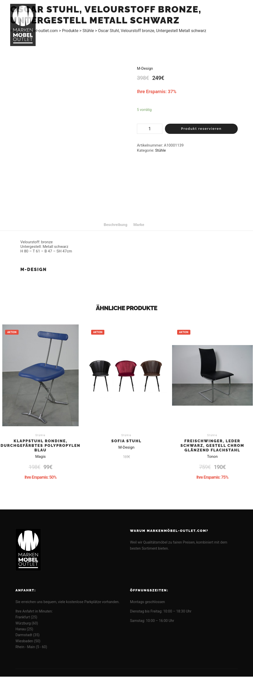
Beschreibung (115, 224)
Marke (138, 224)
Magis (40, 456)
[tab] (115, 225)
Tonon (212, 456)
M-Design (145, 68)
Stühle (160, 150)
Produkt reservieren (201, 129)
